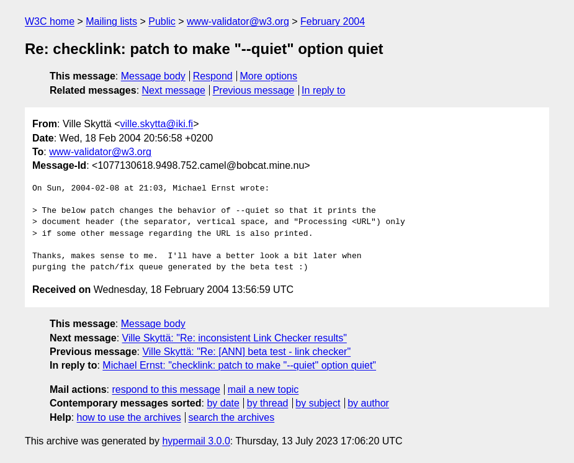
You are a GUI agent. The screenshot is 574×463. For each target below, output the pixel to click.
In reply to (323, 90)
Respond (213, 76)
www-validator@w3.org (238, 21)
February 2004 (332, 21)
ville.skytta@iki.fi (157, 124)
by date (223, 403)
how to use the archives (129, 417)
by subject (317, 403)
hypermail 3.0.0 (196, 441)
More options (269, 76)
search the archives (232, 417)
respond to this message (166, 389)
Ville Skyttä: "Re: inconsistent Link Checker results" (234, 338)
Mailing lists (111, 21)
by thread (268, 403)
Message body (153, 76)
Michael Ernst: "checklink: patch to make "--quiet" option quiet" (239, 365)
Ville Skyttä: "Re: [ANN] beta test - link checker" (246, 351)
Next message (173, 90)
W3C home (49, 21)
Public (162, 21)
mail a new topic (263, 389)
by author (368, 403)
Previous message (254, 90)
